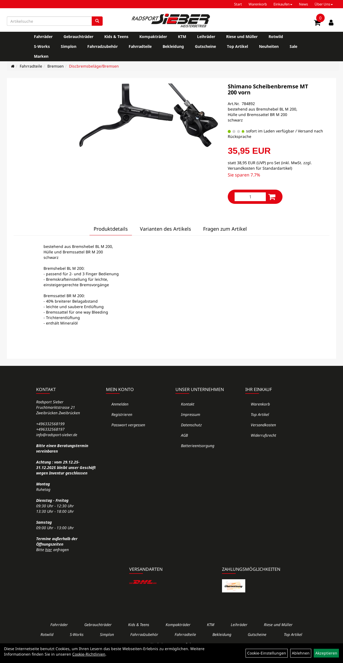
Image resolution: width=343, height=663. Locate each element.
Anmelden (119, 404)
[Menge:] (250, 196)
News (303, 4)
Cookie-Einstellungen (266, 653)
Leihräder (206, 36)
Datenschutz (191, 424)
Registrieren (121, 414)
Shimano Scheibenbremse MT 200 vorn (268, 89)
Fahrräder (43, 36)
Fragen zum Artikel (225, 228)
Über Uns (324, 4)
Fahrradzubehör (102, 46)
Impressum (190, 414)
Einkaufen (282, 4)
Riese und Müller (242, 36)
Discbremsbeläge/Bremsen (94, 66)
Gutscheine (205, 46)
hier (48, 549)
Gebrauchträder (78, 36)
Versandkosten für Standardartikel (259, 168)
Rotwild (276, 36)
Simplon (68, 46)
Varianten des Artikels (165, 228)
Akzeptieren (326, 653)
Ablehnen (301, 653)
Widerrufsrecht (263, 435)
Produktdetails (111, 228)
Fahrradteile (140, 46)
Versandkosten (263, 424)
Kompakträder (153, 36)
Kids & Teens (116, 36)
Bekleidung (173, 46)
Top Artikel (237, 46)
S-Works (42, 46)
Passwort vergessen (128, 424)
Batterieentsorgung (197, 445)
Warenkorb (258, 4)
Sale (293, 46)
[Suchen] (97, 21)
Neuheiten (269, 46)
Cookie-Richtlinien (88, 654)
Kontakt (187, 404)
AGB (184, 435)
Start (238, 4)
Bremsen (55, 66)
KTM (182, 36)
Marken (41, 56)
